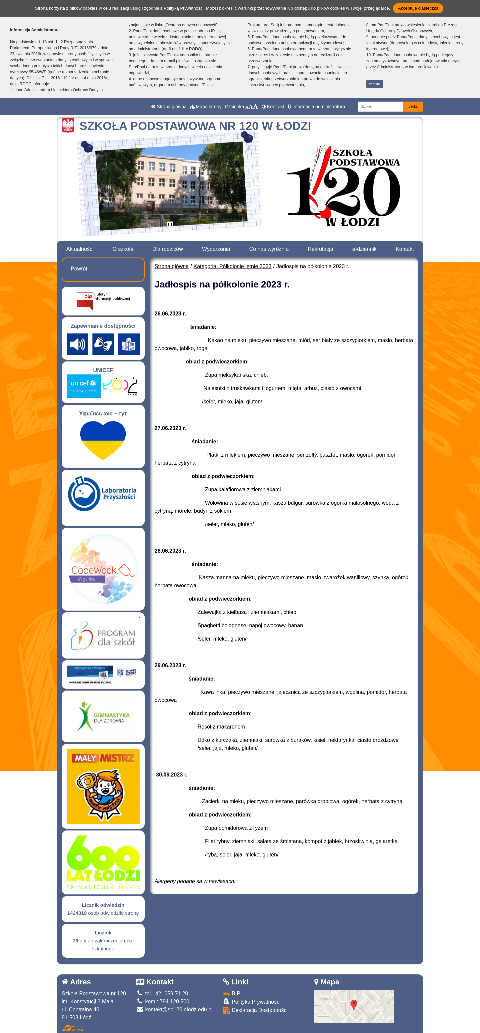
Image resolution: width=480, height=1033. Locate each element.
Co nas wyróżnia (269, 249)
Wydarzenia (216, 249)
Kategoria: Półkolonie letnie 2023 (233, 266)
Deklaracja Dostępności (255, 1010)
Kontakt (405, 249)
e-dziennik (364, 249)
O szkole (123, 249)
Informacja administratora (316, 106)
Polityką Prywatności (183, 8)
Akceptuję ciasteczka (418, 8)
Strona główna (168, 106)
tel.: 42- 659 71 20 (162, 993)
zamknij (374, 84)
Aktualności (80, 249)
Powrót (79, 268)
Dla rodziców (167, 249)
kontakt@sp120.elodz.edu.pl (174, 1009)
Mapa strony (206, 106)
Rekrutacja (320, 249)
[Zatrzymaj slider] (170, 226)
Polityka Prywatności (252, 1001)
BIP (231, 993)
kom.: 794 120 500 (162, 1001)
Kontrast (273, 106)
